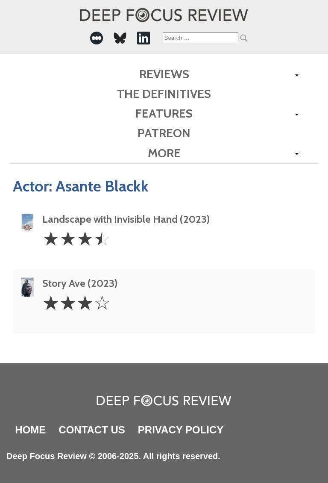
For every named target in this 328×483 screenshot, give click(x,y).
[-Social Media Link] (96, 38)
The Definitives (164, 93)
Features (164, 113)
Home (30, 430)
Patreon (164, 133)
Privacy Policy (180, 430)
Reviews (164, 74)
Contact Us (92, 430)
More (164, 153)
